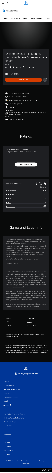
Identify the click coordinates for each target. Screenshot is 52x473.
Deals (25, 18)
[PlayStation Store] (11, 11)
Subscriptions (36, 18)
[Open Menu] (2, 3)
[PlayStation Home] (26, 3)
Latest (5, 18)
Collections (15, 18)
